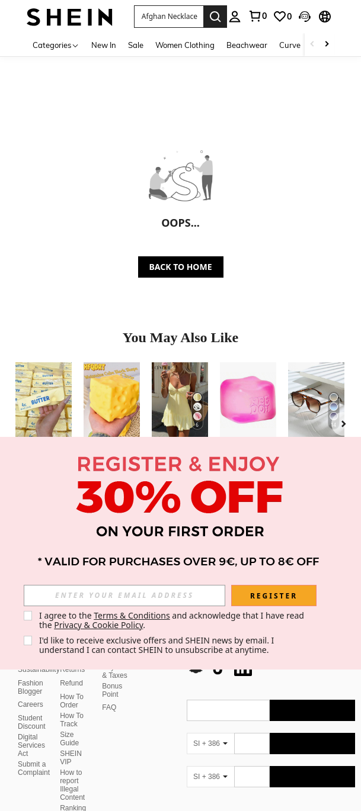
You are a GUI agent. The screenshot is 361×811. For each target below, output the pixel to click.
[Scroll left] (312, 44)
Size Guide (69, 724)
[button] (168, 16)
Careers (30, 690)
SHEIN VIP (71, 743)
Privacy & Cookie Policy (98, 624)
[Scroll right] (326, 44)
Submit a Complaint (34, 754)
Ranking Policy (73, 798)
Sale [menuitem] (135, 45)
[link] (257, 16)
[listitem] (43, 428)
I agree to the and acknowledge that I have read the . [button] (172, 620)
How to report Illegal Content (72, 770)
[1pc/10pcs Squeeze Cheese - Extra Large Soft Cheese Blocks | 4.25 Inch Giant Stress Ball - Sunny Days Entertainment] (112, 399)
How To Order (72, 686)
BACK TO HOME (180, 266)
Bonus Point (112, 676)
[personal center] (235, 16)
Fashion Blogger (30, 673)
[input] (124, 595)
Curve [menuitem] (290, 45)
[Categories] (56, 44)
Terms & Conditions (132, 615)
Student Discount (32, 708)
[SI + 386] (210, 729)
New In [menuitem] (103, 45)
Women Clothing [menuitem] (185, 45)
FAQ (109, 693)
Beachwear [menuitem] (246, 45)
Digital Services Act (31, 731)
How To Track (72, 705)
